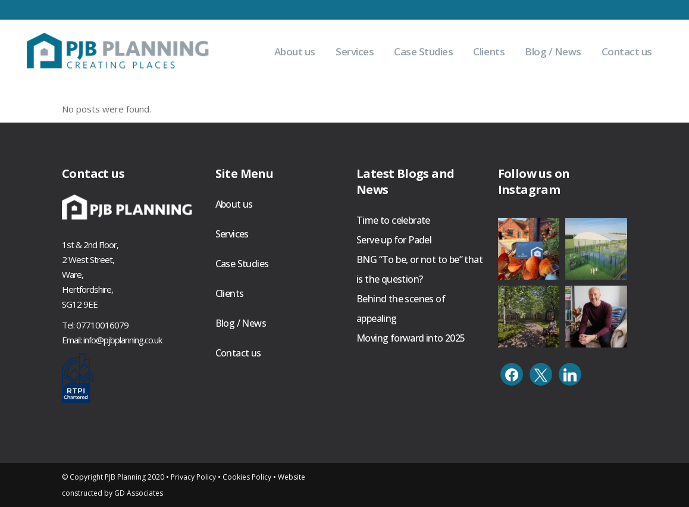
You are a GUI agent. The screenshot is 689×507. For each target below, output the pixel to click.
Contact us (238, 352)
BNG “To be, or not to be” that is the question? (419, 269)
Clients (229, 293)
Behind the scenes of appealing (400, 308)
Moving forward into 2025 (410, 338)
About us (234, 204)
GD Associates (138, 493)
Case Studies (242, 263)
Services (232, 233)
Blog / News (240, 323)
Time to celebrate (393, 220)
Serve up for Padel (393, 239)
